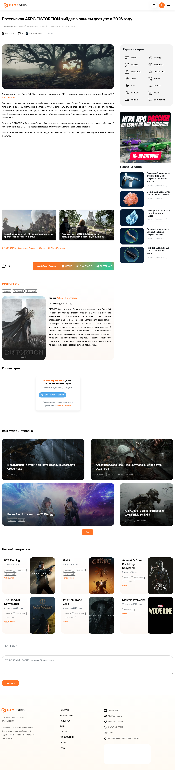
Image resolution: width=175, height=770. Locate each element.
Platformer (157, 72)
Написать (10, 683)
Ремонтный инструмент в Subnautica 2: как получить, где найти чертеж (158, 177)
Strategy (61, 248)
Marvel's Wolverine (133, 600)
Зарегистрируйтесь (54, 380)
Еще (87, 532)
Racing (154, 58)
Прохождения (67, 737)
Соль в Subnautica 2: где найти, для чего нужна (158, 193)
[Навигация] (168, 5)
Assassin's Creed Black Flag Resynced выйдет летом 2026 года (129, 466)
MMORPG (156, 65)
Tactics (155, 86)
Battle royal (157, 100)
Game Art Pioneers (28, 248)
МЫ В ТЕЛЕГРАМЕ (113, 721)
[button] (154, 5)
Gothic (67, 560)
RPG (51, 248)
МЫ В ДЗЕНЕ (111, 710)
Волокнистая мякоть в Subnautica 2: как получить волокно (158, 232)
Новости (12, 474)
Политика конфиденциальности (121, 738)
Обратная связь (113, 727)
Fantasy (131, 93)
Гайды (150, 185)
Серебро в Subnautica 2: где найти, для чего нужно (158, 213)
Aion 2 (21, 520)
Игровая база (66, 715)
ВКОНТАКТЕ (84, 266)
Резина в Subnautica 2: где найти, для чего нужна (158, 250)
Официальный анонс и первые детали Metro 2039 (144, 512)
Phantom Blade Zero (72, 601)
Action (43, 248)
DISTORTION (51, 33)
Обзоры (63, 742)
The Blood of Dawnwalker (12, 601)
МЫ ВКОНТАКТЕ (113, 716)
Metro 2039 (141, 520)
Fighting (131, 100)
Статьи (63, 731)
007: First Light (13, 560)
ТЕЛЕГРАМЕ (104, 266)
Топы (62, 726)
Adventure (133, 72)
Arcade (131, 65)
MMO (130, 79)
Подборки (65, 721)
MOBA (154, 93)
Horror (154, 79)
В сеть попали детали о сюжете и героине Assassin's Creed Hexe (41, 466)
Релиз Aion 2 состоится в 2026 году (30, 514)
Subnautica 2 (160, 185)
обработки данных (63, 406)
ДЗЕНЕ (67, 266)
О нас (108, 733)
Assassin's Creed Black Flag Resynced (121, 474)
